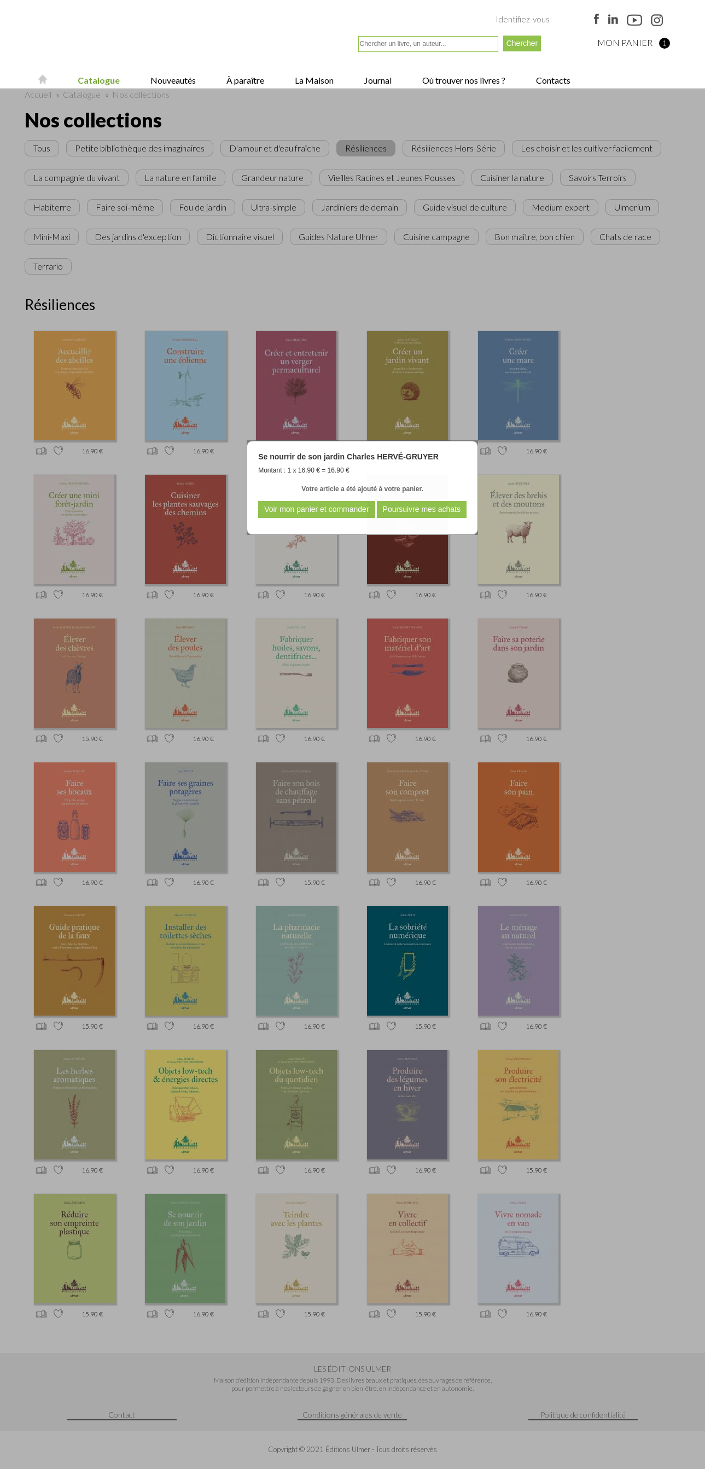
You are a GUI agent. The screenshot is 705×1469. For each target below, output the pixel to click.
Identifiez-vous (523, 19)
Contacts (552, 80)
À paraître (244, 80)
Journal (377, 80)
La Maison (313, 80)
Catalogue (98, 80)
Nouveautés (172, 80)
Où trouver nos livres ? (463, 80)
